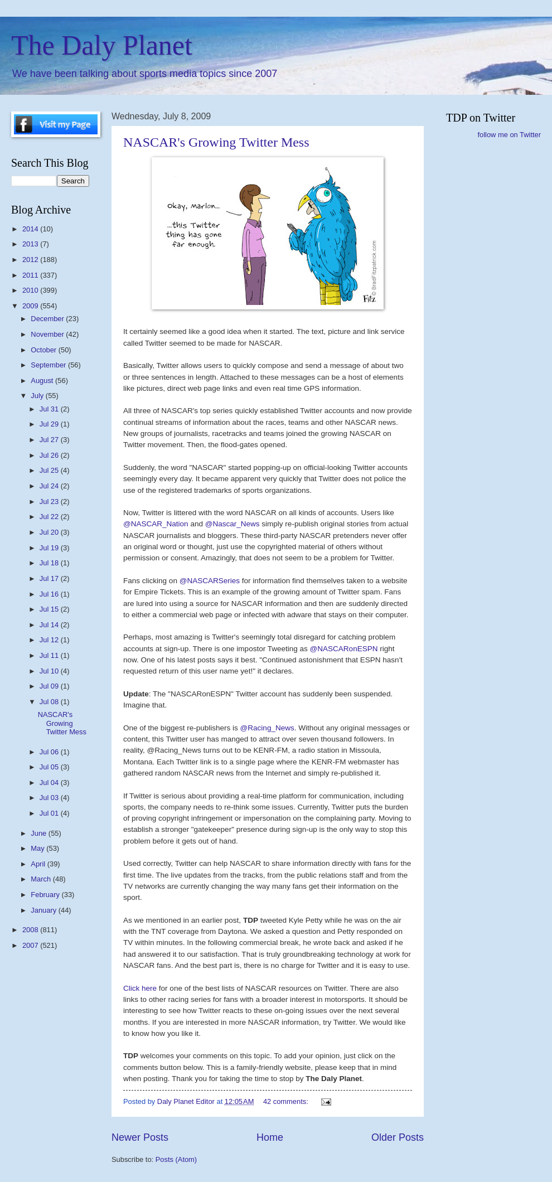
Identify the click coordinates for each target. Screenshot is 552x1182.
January (44, 910)
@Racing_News (267, 728)
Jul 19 (50, 548)
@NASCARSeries (211, 581)
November (48, 334)
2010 (31, 290)
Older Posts (397, 1137)
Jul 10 (50, 671)
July (38, 395)
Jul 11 (50, 655)
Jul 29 (50, 424)
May (38, 848)
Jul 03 (50, 797)
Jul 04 (50, 782)
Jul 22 (50, 516)
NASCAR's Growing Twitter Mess (216, 142)
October (44, 350)
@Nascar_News (233, 524)
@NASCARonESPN (345, 649)
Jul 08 (50, 701)
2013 (31, 244)
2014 (31, 229)
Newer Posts (140, 1137)
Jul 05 (50, 767)
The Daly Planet (101, 45)
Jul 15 (50, 609)
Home (269, 1137)
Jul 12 (50, 640)
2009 (31, 306)
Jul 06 (50, 752)
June (40, 833)
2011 (31, 275)
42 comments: (286, 1101)
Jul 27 (50, 439)
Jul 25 (50, 470)
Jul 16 (50, 594)
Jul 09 (50, 686)
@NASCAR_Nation (156, 524)
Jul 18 (50, 563)
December (48, 318)
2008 (31, 930)
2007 (31, 945)
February (46, 894)
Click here (141, 988)
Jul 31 (50, 409)
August (43, 380)
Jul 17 (50, 578)
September (49, 365)
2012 (31, 259)
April (39, 864)
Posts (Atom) (176, 1159)
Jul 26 (50, 455)
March (41, 879)
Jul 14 (50, 625)
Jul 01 (50, 813)
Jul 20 (50, 532)
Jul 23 (50, 501)
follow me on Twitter (509, 134)
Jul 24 (50, 486)
